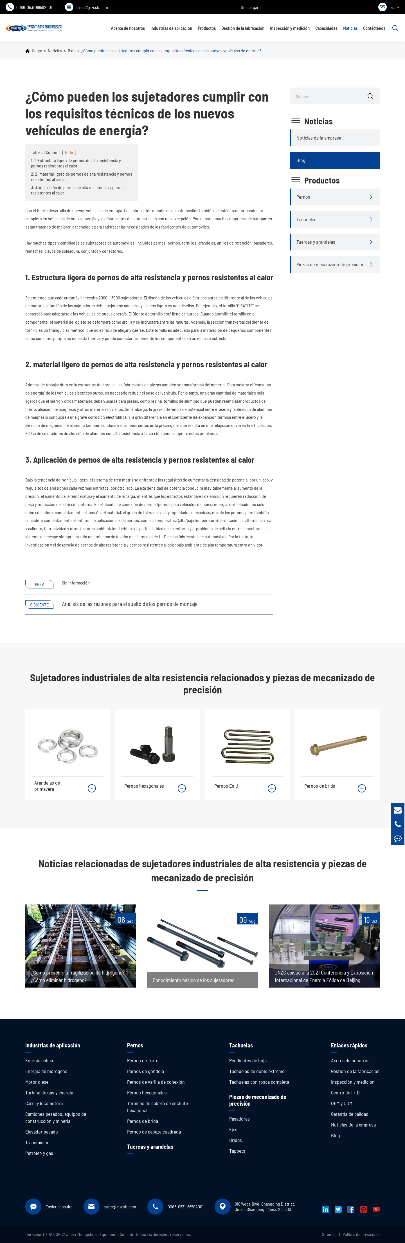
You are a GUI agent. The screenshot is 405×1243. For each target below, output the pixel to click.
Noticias (350, 28)
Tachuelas (306, 219)
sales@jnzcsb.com (86, 7)
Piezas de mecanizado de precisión (330, 264)
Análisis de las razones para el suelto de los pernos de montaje (129, 603)
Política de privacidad (361, 1234)
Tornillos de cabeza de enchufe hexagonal (157, 1107)
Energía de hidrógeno (46, 1071)
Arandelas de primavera (47, 786)
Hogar (37, 50)
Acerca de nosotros (128, 28)
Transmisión (37, 1142)
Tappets (237, 1151)
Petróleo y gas (39, 1153)
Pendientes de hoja (248, 1061)
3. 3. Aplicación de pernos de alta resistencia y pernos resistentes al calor (78, 190)
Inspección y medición (290, 28)
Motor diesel (37, 1082)
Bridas (235, 1140)
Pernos (303, 197)
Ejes (233, 1129)
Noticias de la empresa (318, 138)
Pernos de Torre (142, 1061)
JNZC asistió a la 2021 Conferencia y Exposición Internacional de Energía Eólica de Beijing (324, 972)
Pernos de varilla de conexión (156, 1082)
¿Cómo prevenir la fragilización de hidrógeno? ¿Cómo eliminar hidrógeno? (80, 976)
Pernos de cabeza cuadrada (154, 1132)
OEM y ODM (341, 1103)
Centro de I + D (345, 1093)
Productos (207, 28)
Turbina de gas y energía (49, 1093)
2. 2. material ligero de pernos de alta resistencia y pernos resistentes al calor (81, 176)
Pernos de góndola (145, 1071)
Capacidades (326, 28)
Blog (72, 50)
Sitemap (329, 1234)
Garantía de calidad (349, 1114)
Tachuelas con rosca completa (259, 1082)
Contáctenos (374, 28)
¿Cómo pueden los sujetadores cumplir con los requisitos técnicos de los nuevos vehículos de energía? (171, 50)
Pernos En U (226, 785)
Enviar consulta (59, 1207)
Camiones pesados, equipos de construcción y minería (55, 1117)
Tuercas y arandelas (315, 242)
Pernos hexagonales (144, 785)
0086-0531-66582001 (29, 7)
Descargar (249, 7)
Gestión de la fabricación (242, 28)
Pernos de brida (319, 785)
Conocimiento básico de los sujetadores (196, 980)
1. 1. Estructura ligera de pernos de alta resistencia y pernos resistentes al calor (76, 163)
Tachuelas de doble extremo (257, 1071)
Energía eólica (39, 1061)
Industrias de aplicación (171, 28)
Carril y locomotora (44, 1103)
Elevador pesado (41, 1132)
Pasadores (239, 1119)
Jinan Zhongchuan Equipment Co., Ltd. (100, 1234)
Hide (69, 152)
